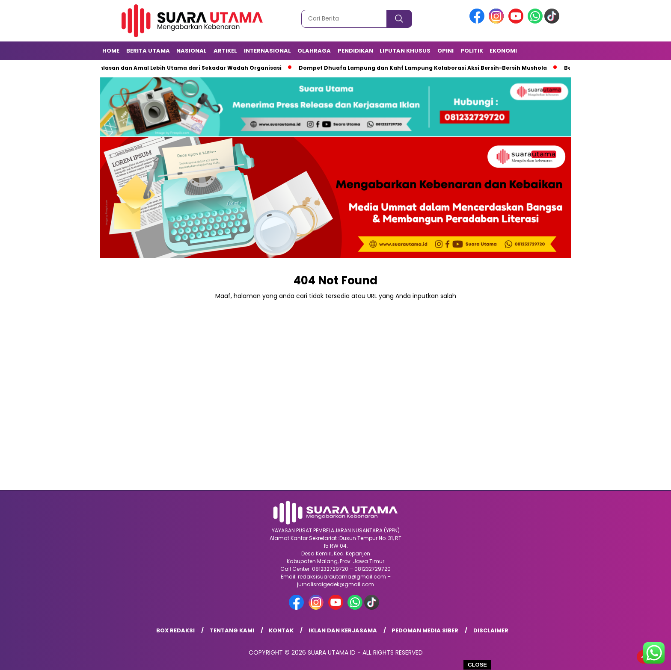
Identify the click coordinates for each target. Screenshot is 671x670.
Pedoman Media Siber (425, 630)
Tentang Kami (232, 630)
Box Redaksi (175, 630)
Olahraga (314, 51)
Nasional (191, 51)
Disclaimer (490, 630)
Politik (471, 51)
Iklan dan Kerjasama (343, 630)
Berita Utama (148, 51)
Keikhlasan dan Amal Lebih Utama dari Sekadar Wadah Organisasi (186, 67)
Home (110, 51)
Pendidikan (355, 51)
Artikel (225, 51)
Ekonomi (503, 51)
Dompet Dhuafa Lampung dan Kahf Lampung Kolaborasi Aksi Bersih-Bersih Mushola (425, 67)
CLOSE (477, 664)
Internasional (267, 51)
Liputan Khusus (405, 51)
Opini (445, 51)
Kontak (281, 630)
